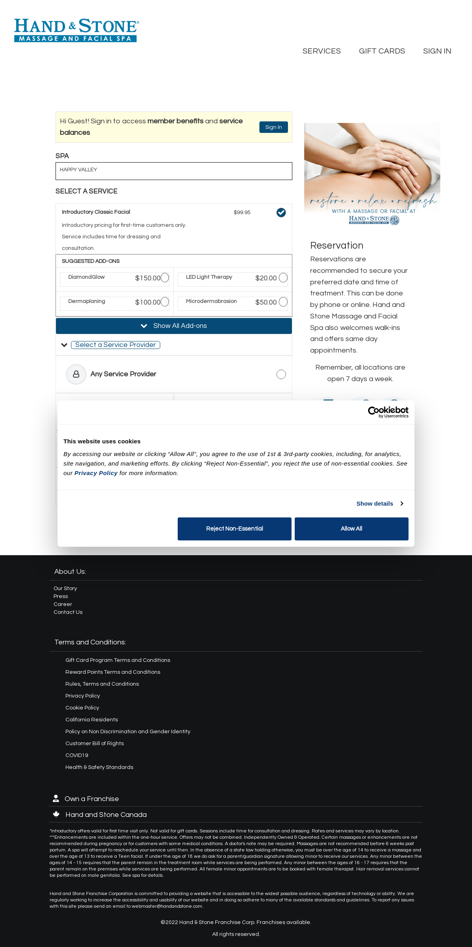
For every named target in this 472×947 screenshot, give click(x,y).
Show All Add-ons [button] (179, 326)
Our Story (65, 588)
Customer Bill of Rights (94, 743)
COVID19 (76, 755)
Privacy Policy (82, 696)
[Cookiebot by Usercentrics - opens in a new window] (374, 412)
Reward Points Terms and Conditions (112, 672)
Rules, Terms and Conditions (102, 684)
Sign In (273, 127)
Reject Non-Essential (234, 528)
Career (63, 604)
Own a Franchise (86, 799)
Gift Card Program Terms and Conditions (117, 660)
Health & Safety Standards (99, 767)
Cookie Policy (82, 708)
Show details (375, 503)
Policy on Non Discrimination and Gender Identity (127, 731)
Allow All (351, 528)
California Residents (91, 720)
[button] (174, 345)
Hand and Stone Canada (100, 815)
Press (61, 596)
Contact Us (68, 612)
